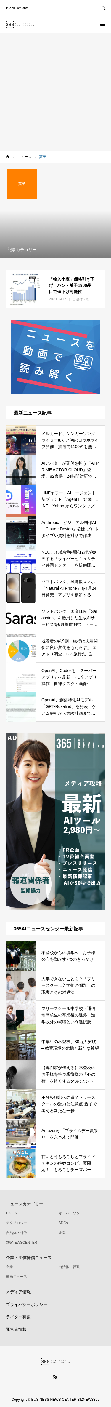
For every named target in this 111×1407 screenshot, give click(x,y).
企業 (62, 1233)
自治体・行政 (16, 1233)
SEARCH (103, 7)
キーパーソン (69, 1213)
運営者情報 (16, 1329)
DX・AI (12, 1213)
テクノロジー (16, 1223)
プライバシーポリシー (26, 1304)
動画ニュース (16, 1277)
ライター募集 (18, 1317)
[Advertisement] (55, 92)
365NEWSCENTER (21, 1242)
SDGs (63, 1223)
